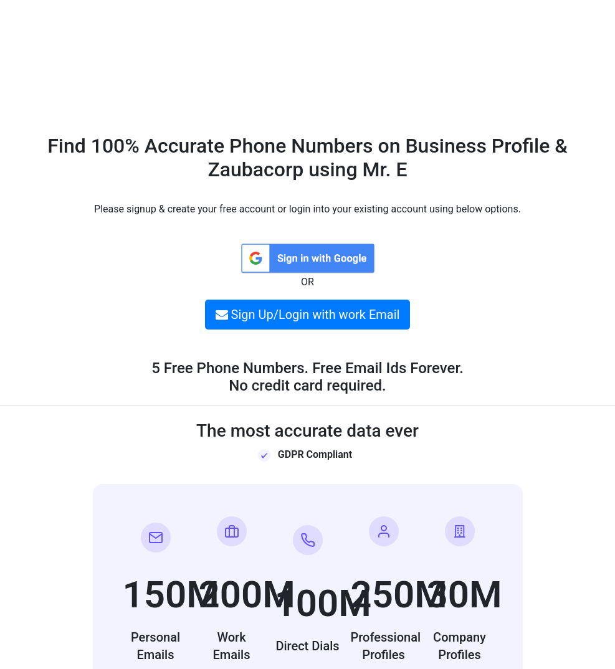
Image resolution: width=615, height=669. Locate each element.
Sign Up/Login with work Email (308, 314)
